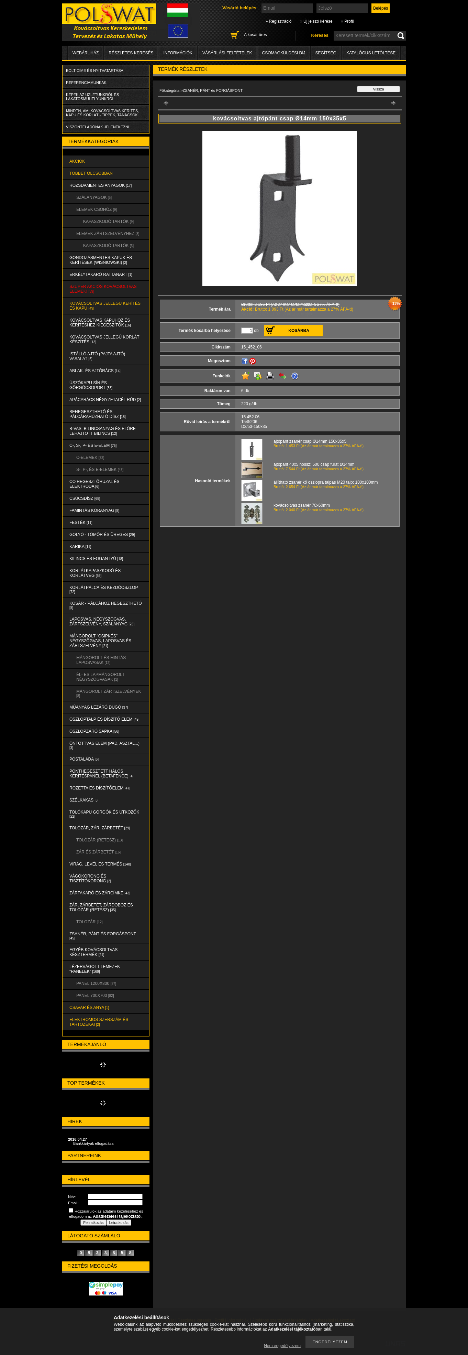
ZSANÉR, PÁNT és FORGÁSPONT (102, 936)
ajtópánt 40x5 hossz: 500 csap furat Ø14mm (314, 464)
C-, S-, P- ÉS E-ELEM (92, 445)
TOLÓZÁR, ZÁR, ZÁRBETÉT (99, 828)
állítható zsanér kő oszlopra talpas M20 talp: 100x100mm (326, 482)
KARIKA (80, 546)
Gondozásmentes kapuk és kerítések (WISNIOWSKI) (100, 260)
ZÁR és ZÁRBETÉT (98, 852)
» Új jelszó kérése (316, 21)
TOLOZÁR (89, 922)
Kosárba (298, 330)
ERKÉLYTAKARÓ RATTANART (100, 274)
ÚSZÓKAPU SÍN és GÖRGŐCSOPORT (90, 385)
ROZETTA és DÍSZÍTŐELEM (99, 788)
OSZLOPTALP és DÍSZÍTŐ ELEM (104, 719)
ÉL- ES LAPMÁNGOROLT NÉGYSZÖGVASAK (100, 677)
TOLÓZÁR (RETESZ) (99, 840)
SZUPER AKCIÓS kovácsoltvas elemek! (103, 289)
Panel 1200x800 (96, 983)
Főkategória (169, 90)
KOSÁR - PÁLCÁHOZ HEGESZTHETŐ (105, 605)
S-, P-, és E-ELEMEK (99, 469)
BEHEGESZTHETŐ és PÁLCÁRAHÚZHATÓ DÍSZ (97, 414)
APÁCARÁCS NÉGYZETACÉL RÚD (105, 399)
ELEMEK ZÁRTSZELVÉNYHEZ (107, 233)
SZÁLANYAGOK (94, 197)
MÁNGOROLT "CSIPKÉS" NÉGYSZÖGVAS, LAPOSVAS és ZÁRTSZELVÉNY (100, 641)
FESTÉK (80, 522)
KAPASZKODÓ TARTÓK (108, 221)
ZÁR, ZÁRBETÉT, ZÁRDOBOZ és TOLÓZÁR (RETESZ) (101, 907)
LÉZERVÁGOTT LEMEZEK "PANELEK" (94, 969)
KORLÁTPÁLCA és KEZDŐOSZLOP (103, 589)
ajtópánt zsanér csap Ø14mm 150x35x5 (310, 441)
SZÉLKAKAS (84, 800)
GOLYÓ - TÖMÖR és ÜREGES (102, 534)
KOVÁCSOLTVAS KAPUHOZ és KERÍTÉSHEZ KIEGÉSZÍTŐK (100, 322)
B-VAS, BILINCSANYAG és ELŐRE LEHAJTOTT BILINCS (102, 431)
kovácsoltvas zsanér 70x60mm (302, 505)
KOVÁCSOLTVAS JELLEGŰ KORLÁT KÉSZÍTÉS (104, 339)
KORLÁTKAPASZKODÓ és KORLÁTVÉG (95, 573)
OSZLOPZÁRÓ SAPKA (94, 731)
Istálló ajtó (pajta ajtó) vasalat (97, 356)
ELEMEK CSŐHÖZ (96, 209)
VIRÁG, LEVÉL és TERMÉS (100, 864)
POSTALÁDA (84, 759)
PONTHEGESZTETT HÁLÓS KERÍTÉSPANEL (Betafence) (101, 773)
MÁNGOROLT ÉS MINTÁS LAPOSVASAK (101, 660)
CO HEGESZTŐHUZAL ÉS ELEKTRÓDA (94, 484)
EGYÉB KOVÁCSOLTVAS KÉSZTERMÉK (93, 952)
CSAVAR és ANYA (89, 1007)
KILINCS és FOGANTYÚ (96, 558)
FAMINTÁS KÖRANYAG (94, 510)
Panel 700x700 (95, 995)
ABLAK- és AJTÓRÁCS (95, 370)
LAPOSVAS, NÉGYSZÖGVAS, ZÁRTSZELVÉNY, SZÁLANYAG (101, 621)
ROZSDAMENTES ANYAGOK (100, 185)
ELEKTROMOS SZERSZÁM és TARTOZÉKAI (98, 1022)
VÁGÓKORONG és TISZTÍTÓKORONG (90, 878)
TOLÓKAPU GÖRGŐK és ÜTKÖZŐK (104, 814)
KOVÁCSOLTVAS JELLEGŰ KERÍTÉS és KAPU (105, 306)
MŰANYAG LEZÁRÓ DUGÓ (98, 707)
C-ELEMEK (90, 457)
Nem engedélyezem (282, 1345)
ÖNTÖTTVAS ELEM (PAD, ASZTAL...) (104, 745)
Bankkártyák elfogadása (93, 1143)
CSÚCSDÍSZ (84, 498)
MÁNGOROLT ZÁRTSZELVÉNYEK (108, 693)
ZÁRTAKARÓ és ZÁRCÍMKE (99, 893)
